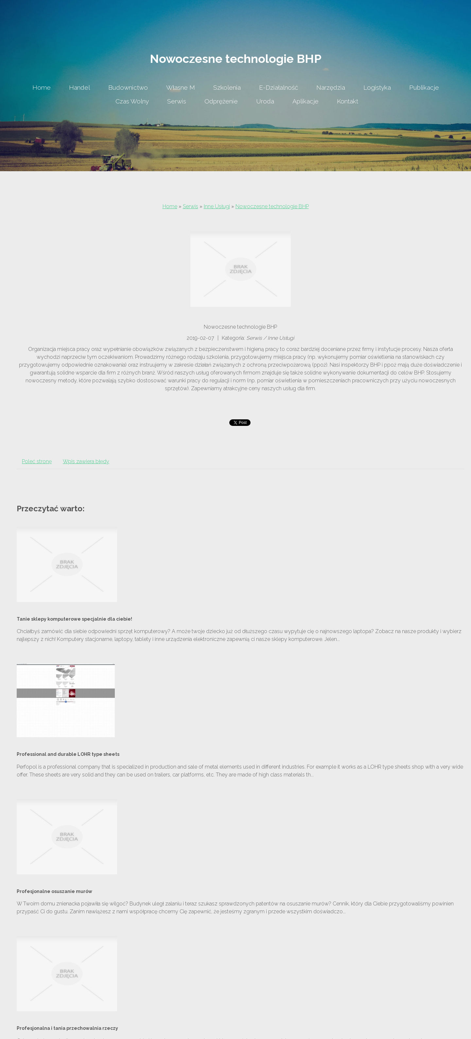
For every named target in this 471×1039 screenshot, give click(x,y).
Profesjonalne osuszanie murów (54, 891)
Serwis (190, 206)
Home (170, 206)
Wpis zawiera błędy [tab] (86, 461)
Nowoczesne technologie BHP (272, 206)
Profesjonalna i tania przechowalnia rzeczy (67, 1028)
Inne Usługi (217, 206)
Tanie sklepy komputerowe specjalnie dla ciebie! (74, 619)
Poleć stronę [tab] (37, 461)
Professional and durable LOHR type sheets (68, 754)
